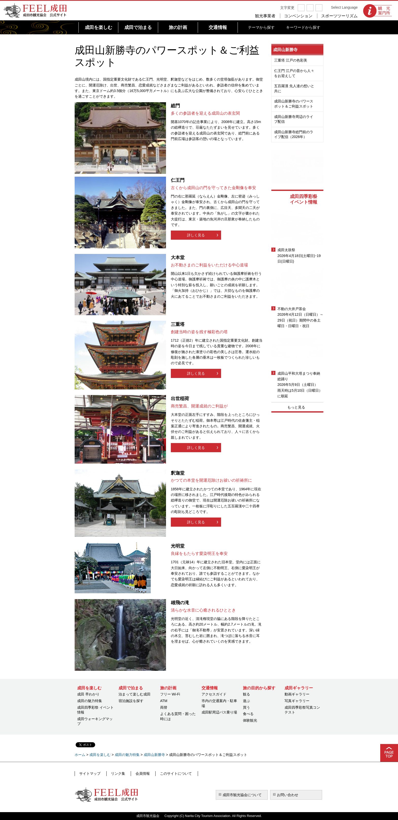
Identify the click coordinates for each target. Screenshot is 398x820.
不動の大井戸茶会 (291, 309)
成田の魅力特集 (89, 701)
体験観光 (250, 720)
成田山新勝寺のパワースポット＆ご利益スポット (293, 103)
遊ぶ (246, 701)
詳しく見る (196, 235)
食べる (248, 714)
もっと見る (296, 407)
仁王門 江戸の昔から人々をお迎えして (294, 73)
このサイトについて (170, 773)
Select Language (344, 7)
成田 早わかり (88, 694)
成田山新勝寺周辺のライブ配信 (293, 119)
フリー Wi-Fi (170, 694)
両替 (163, 707)
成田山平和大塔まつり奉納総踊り (298, 376)
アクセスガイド (214, 694)
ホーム (80, 755)
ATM (164, 701)
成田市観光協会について (242, 795)
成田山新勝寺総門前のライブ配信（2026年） (293, 134)
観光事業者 (265, 16)
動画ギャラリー (297, 694)
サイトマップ (89, 773)
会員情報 (138, 773)
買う (246, 707)
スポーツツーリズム (339, 16)
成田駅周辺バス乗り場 (219, 712)
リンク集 (116, 773)
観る (246, 694)
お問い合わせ (287, 795)
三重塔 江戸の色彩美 (290, 60)
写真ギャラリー (297, 701)
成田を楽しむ (100, 755)
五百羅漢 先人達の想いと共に (294, 88)
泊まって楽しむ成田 (135, 694)
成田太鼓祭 (286, 250)
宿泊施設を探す (131, 701)
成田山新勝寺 (285, 50)
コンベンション (298, 16)
